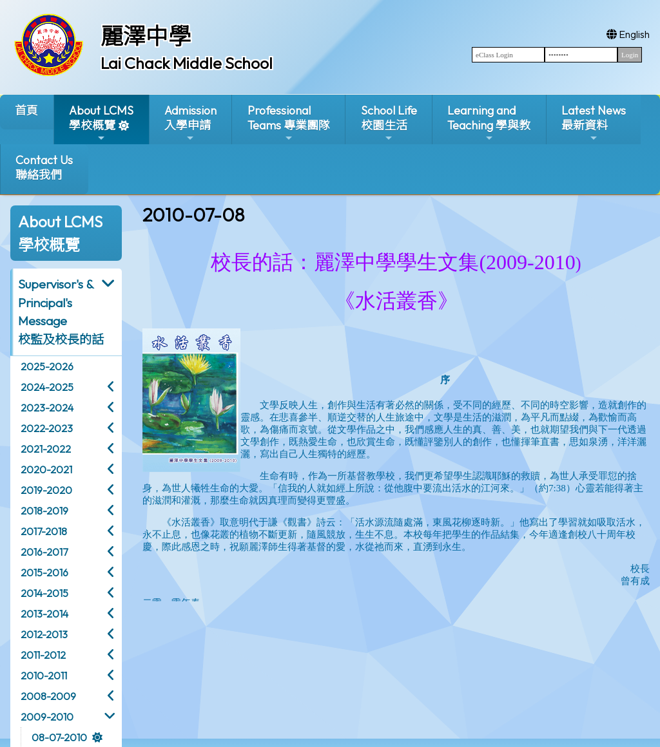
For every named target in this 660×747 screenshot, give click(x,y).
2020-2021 (46, 469)
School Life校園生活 (389, 123)
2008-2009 (48, 696)
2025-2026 (47, 366)
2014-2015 (44, 593)
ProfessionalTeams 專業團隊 (289, 123)
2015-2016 (44, 572)
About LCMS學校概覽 (101, 123)
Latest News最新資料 (593, 123)
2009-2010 (47, 716)
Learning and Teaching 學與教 (488, 123)
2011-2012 (43, 654)
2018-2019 (44, 510)
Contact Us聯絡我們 (44, 167)
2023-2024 (47, 407)
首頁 (26, 110)
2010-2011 (44, 675)
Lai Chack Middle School (187, 63)
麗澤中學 (146, 36)
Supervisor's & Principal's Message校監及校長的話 (61, 311)
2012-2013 (44, 634)
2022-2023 (47, 428)
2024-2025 (47, 387)
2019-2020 (46, 490)
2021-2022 (46, 448)
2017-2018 (44, 531)
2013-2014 (44, 613)
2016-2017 (44, 551)
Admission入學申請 (190, 123)
